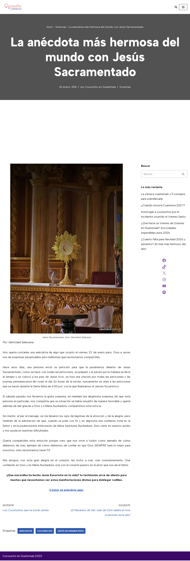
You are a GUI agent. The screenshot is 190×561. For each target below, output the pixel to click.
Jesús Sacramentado (70, 531)
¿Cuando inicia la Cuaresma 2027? (163, 205)
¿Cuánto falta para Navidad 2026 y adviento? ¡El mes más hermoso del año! (163, 244)
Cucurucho (44, 531)
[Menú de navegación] (183, 7)
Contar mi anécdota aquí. (66, 490)
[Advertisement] (95, 126)
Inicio (50, 26)
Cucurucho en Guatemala (100, 86)
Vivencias (60, 26)
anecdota (25, 531)
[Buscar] (176, 7)
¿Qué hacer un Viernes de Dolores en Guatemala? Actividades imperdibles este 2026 (162, 228)
